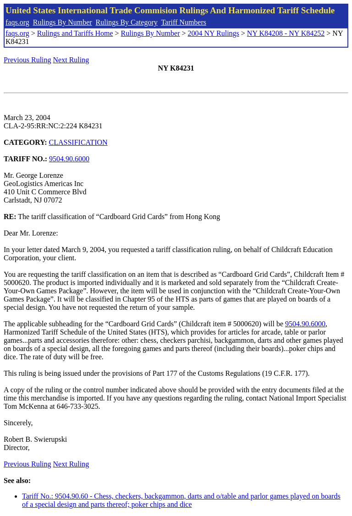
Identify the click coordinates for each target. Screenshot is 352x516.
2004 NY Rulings (213, 33)
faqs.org (17, 22)
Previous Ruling (27, 60)
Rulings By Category (127, 22)
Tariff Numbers (183, 22)
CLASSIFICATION (78, 142)
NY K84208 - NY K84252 (285, 33)
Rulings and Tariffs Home (75, 33)
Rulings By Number (62, 22)
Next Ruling (71, 60)
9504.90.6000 (69, 159)
